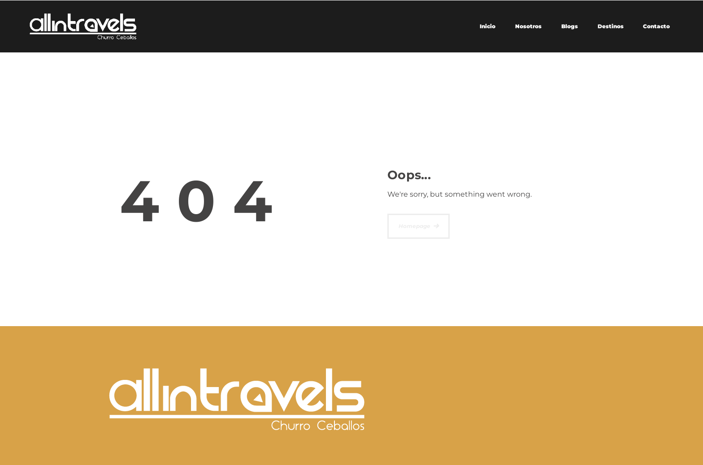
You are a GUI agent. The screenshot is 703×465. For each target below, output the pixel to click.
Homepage (414, 226)
